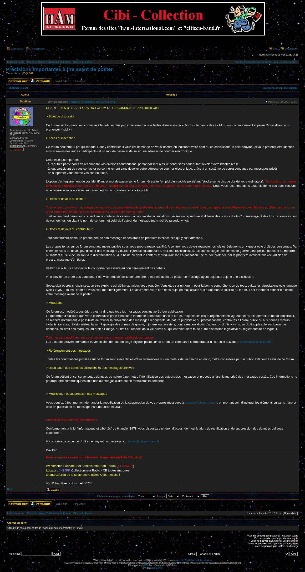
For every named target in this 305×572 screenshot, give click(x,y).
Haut (9, 489)
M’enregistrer (37, 48)
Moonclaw (168, 560)
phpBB (144, 565)
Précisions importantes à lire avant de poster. (60, 69)
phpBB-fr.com (157, 568)
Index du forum (15, 62)
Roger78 (27, 73)
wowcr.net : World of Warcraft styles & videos (193, 560)
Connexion (17, 48)
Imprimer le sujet (18, 88)
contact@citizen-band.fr (256, 342)
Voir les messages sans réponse (253, 62)
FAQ (275, 48)
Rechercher (291, 48)
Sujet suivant (290, 88)
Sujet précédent (272, 88)
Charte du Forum (82, 62)
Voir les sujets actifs (285, 62)
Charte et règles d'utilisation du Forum (49, 62)
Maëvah (157, 560)
